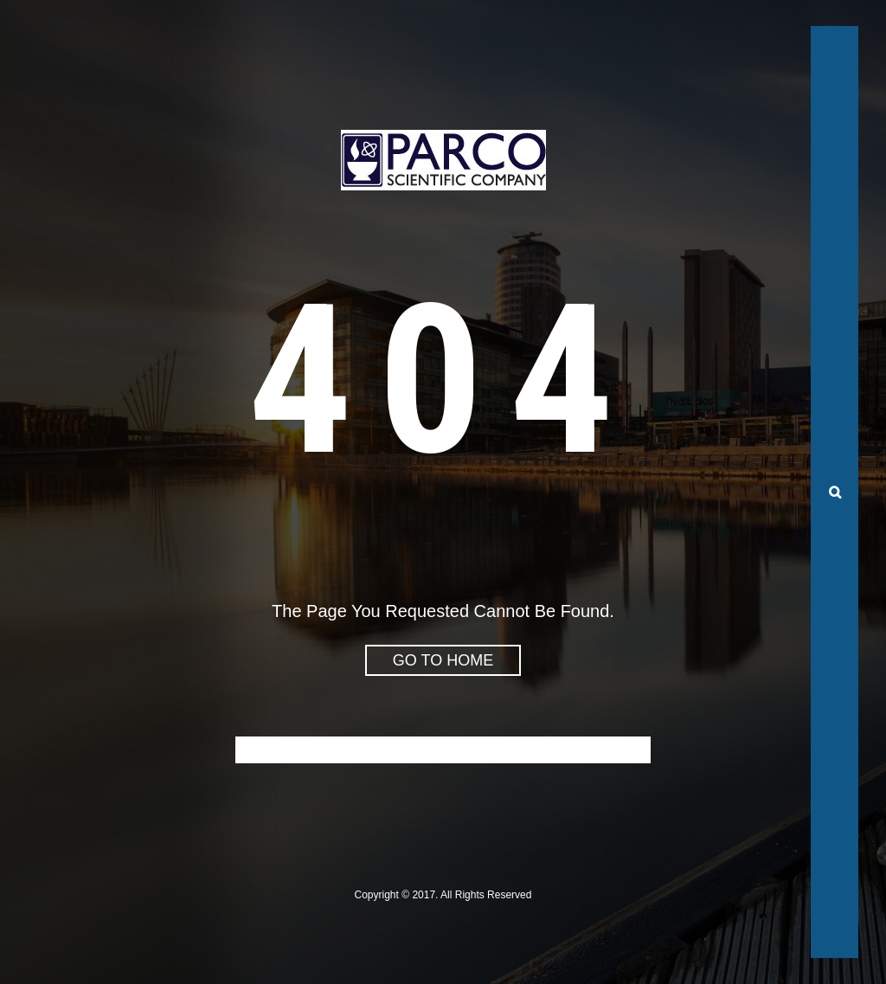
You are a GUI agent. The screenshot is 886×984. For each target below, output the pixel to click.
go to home (443, 660)
